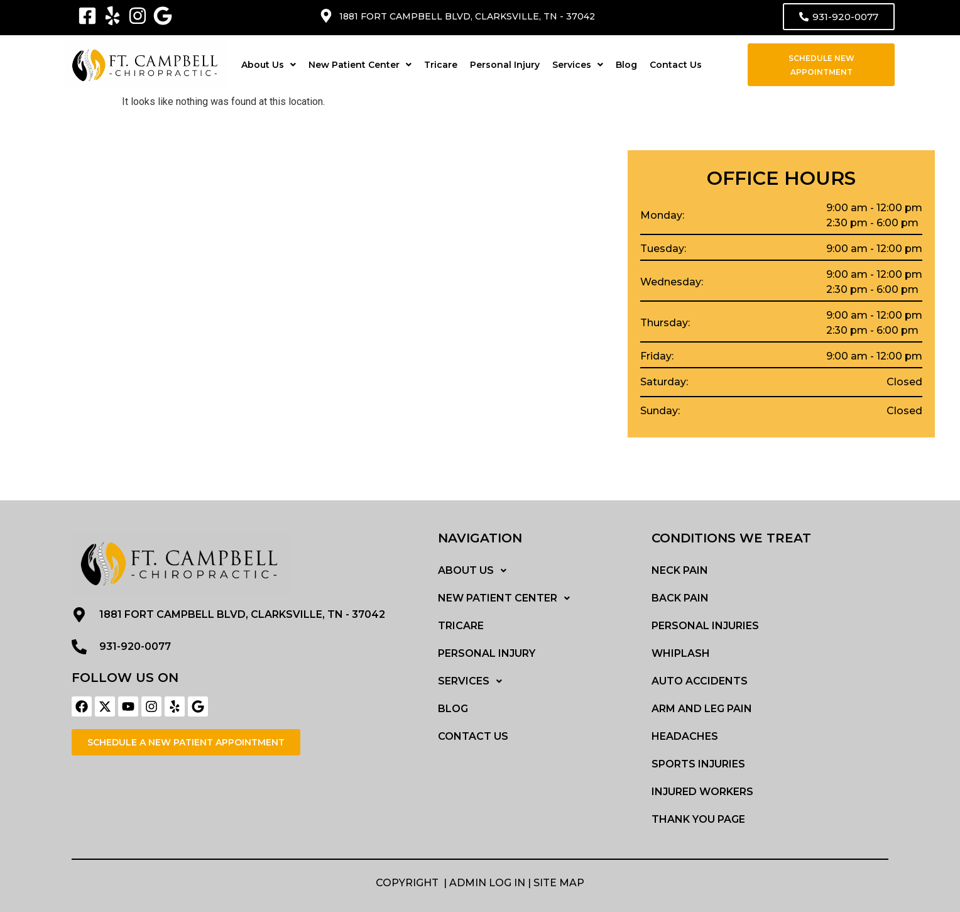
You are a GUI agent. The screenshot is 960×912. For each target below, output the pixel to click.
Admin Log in (487, 883)
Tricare (440, 64)
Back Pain (680, 598)
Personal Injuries (705, 626)
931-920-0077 (135, 646)
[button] (268, 65)
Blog (626, 64)
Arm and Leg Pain (702, 709)
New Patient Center (360, 64)
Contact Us (676, 64)
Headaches (685, 736)
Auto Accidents (700, 681)
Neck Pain (680, 570)
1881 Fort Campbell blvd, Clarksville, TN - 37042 (467, 16)
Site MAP (558, 883)
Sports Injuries (698, 764)
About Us (268, 64)
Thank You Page (698, 819)
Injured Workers (702, 792)
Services (577, 64)
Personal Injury (505, 64)
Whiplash (681, 653)
